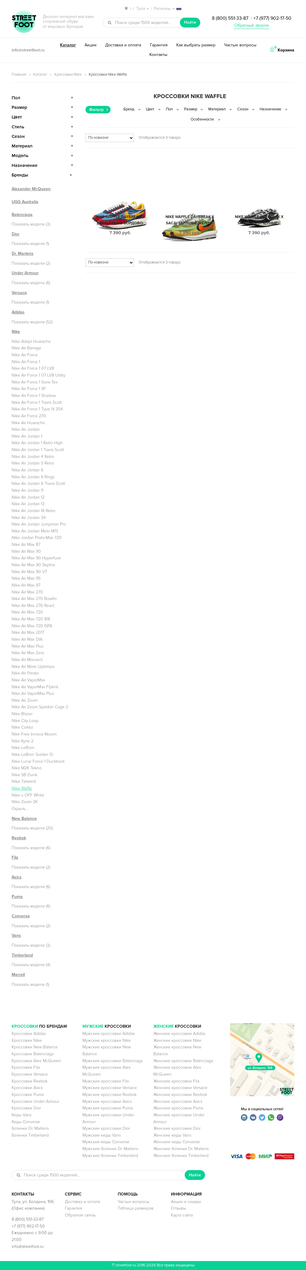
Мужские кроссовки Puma (107, 1108)
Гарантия (159, 45)
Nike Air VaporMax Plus (33, 693)
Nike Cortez (22, 727)
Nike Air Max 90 (26, 551)
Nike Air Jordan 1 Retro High (37, 442)
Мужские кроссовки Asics (107, 1101)
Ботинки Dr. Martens (30, 1128)
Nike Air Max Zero (28, 652)
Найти (190, 22)
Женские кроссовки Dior (177, 1128)
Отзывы (178, 1208)
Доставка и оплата (123, 45)
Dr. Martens (22, 253)
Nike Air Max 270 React (33, 605)
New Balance (24, 818)
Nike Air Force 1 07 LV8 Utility (38, 375)
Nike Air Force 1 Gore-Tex (35, 382)
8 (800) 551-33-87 (230, 18)
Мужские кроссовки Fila (105, 1081)
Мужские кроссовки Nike (106, 1040)
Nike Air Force (25, 354)
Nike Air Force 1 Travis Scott (37, 402)
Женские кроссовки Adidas (179, 1033)
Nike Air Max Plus (27, 646)
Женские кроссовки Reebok (180, 1094)
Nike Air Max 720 (27, 612)
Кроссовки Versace (30, 1074)
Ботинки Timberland (30, 1135)
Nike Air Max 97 (26, 585)
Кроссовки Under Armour (35, 1101)
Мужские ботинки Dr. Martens (110, 1148)
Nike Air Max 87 (26, 544)
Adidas (18, 312)
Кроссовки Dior (26, 1108)
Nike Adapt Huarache (31, 341)
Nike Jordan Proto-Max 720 (37, 537)
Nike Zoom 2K (25, 801)
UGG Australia (25, 201)
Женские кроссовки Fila (176, 1081)
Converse (21, 916)
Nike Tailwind (24, 781)
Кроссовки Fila (26, 1067)
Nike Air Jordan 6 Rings (33, 476)
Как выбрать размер (195, 45)
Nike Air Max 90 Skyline (33, 564)
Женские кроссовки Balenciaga (183, 1060)
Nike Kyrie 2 (22, 741)
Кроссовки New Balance (35, 1047)
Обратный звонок (251, 25)
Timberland (22, 955)
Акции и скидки (186, 1201)
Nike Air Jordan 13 (28, 503)
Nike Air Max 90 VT (29, 571)
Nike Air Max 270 (27, 592)
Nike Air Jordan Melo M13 (35, 531)
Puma (17, 896)
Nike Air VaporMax (28, 680)
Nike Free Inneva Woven (34, 734)
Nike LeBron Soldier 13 (32, 754)
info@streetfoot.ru (28, 50)
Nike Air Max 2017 (28, 632)
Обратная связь (80, 1215)
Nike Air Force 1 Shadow (34, 395)
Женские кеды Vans (172, 1135)
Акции (91, 45)
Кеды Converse (26, 1121)
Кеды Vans (21, 1114)
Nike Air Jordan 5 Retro (33, 463)
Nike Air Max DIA (27, 639)
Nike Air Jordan (26, 429)
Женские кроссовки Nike (177, 1040)
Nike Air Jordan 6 (27, 470)
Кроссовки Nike (68, 74)
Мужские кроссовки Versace (109, 1087)
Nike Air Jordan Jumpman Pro (39, 524)
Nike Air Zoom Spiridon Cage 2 (40, 706)
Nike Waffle (22, 788)
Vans (16, 935)
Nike (16, 331)
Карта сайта (182, 1215)
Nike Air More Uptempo (33, 666)
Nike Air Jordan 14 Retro (33, 510)
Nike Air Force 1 (26, 361)
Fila (15, 857)
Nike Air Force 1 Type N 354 (37, 409)
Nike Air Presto (25, 673)
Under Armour (25, 272)
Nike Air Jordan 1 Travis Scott (38, 449)
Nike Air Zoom (25, 700)
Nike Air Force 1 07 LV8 (33, 368)
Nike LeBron (23, 747)
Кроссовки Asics (27, 1087)
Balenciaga (22, 214)
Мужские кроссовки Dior (106, 1128)
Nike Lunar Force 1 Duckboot (38, 761)
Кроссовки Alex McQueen (36, 1060)
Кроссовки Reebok (30, 1081)
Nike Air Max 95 (26, 578)
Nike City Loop (25, 720)
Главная (19, 74)
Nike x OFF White (28, 795)
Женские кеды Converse (176, 1141)
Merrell (18, 974)
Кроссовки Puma (28, 1094)
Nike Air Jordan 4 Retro (33, 456)
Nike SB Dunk (24, 774)
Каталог (68, 45)
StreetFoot (24, 22)
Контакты (158, 54)
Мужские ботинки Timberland (110, 1155)
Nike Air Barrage (26, 348)
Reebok (19, 837)
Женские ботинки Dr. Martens (181, 1148)
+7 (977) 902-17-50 (272, 18)
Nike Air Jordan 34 (29, 517)
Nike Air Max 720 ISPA (32, 625)
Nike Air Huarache (28, 422)
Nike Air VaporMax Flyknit (35, 686)
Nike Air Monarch (27, 659)
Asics (17, 877)
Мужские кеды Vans (101, 1135)
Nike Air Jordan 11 (27, 490)
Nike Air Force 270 (29, 415)
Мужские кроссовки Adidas (108, 1033)
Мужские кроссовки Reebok (109, 1094)
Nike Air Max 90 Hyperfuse (36, 558)
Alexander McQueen (31, 188)
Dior (15, 234)
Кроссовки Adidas (29, 1033)
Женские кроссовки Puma (178, 1108)
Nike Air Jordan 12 (28, 497)
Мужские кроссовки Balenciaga (112, 1060)
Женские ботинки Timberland (181, 1155)
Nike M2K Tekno (27, 767)
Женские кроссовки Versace (180, 1087)
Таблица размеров (136, 1208)
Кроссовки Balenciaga (32, 1053)
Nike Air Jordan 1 (27, 436)
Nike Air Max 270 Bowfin (34, 598)
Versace (19, 292)
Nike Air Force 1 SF (29, 388)
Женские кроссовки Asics (177, 1101)
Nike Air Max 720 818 (31, 619)
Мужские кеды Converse (105, 1141)
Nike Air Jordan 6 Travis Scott (38, 483)
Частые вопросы (240, 45)
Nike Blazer (22, 713)
